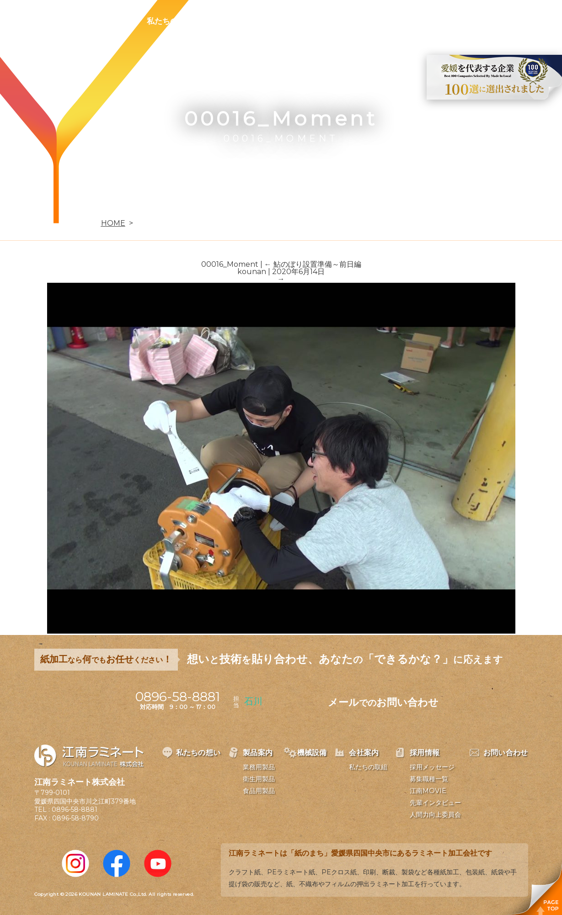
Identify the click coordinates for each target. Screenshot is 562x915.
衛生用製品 (259, 779)
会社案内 (337, 21)
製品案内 (230, 21)
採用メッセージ (432, 767)
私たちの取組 (368, 767)
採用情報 (390, 21)
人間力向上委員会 (435, 814)
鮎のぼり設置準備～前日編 (312, 264)
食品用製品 (259, 791)
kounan (251, 271)
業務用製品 (259, 767)
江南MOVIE (428, 791)
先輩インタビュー (435, 803)
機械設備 (284, 21)
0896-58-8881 (74, 809)
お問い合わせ (451, 21)
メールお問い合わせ (383, 702)
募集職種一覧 (429, 779)
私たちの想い (170, 21)
